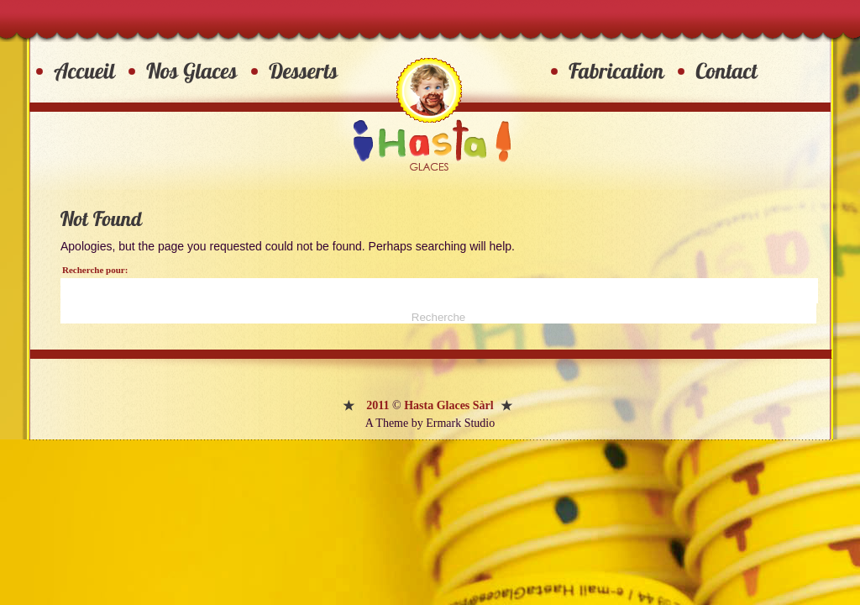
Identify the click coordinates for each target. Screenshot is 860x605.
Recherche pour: (95, 270)
